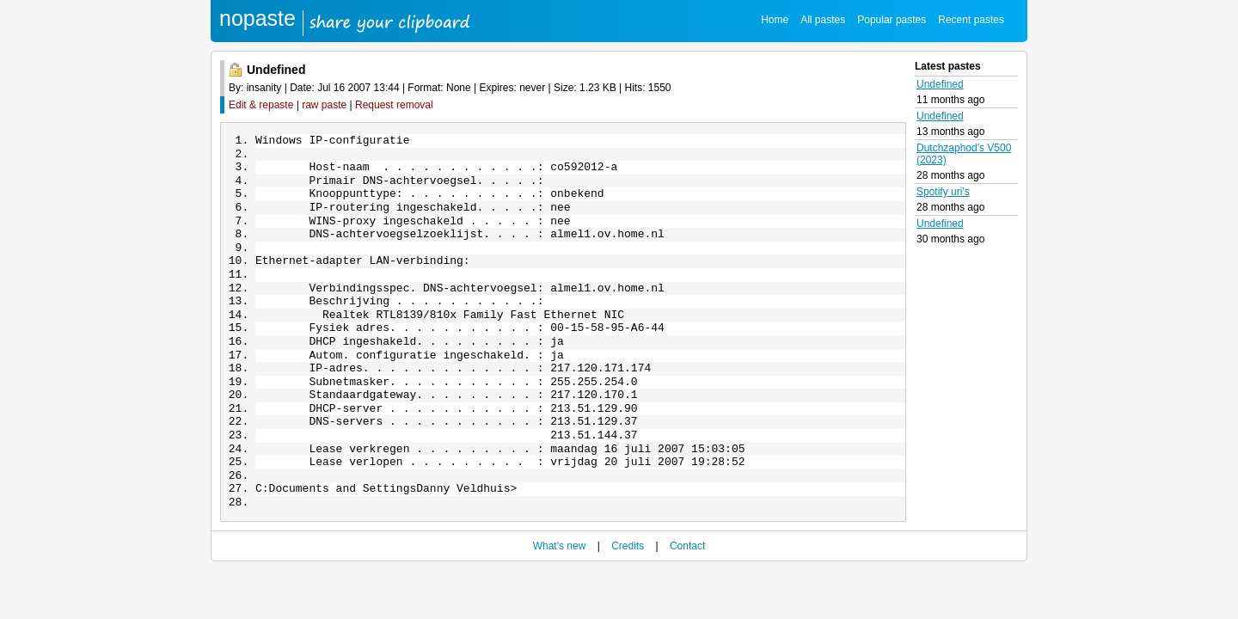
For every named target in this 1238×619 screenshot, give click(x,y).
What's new (559, 594)
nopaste (257, 18)
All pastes (822, 20)
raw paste (324, 105)
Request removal (394, 105)
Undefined (940, 84)
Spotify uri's (943, 192)
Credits (627, 594)
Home (774, 20)
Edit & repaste (261, 105)
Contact (687, 594)
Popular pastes (891, 20)
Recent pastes (971, 20)
